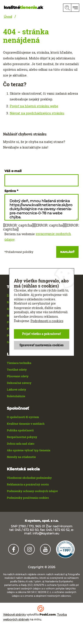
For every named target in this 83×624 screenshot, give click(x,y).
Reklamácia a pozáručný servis (28, 484)
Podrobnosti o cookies (47, 321)
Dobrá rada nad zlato (20, 444)
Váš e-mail (12, 171)
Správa (10, 191)
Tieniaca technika (19, 363)
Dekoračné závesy (19, 383)
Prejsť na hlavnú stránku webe (34, 106)
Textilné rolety (17, 370)
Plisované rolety (18, 376)
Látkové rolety (16, 389)
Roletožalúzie (16, 396)
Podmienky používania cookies (28, 498)
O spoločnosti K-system (23, 417)
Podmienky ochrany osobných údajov (32, 491)
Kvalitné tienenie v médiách (25, 424)
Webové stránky (14, 614)
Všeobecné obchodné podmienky (29, 478)
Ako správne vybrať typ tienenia (28, 450)
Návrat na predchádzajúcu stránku (37, 113)
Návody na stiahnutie (21, 457)
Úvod (8, 17)
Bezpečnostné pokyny (22, 437)
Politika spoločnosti (20, 430)
